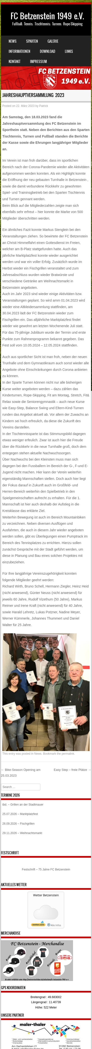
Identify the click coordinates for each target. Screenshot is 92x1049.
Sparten (32, 41)
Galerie (53, 41)
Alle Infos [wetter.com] (54, 925)
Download (47, 51)
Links (69, 51)
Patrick (43, 106)
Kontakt (14, 61)
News (13, 41)
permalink (68, 753)
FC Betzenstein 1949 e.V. (47, 16)
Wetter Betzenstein (46, 895)
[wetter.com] (38, 925)
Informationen (19, 51)
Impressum (38, 61)
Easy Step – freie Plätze (72, 770)
